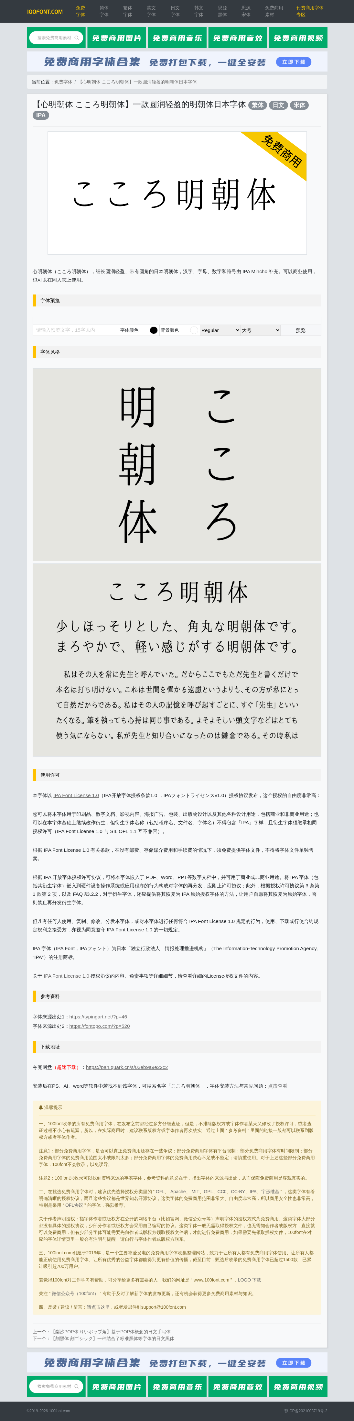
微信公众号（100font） (75, 1293)
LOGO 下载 (249, 1279)
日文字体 (175, 11)
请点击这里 (98, 1307)
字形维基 (270, 1191)
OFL (160, 1191)
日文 (278, 105)
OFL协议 (74, 1205)
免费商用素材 (274, 11)
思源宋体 (246, 11)
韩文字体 (198, 11)
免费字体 (80, 11)
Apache (178, 1191)
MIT (195, 1191)
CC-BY (238, 1191)
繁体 (257, 105)
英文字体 (151, 11)
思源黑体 (222, 11)
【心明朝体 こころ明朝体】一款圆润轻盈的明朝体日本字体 (137, 81)
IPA (41, 115)
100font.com (59, 1411)
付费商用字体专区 (310, 11)
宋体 (299, 105)
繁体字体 (127, 11)
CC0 (222, 1191)
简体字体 (104, 11)
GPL (208, 1191)
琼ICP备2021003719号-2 (305, 1411)
